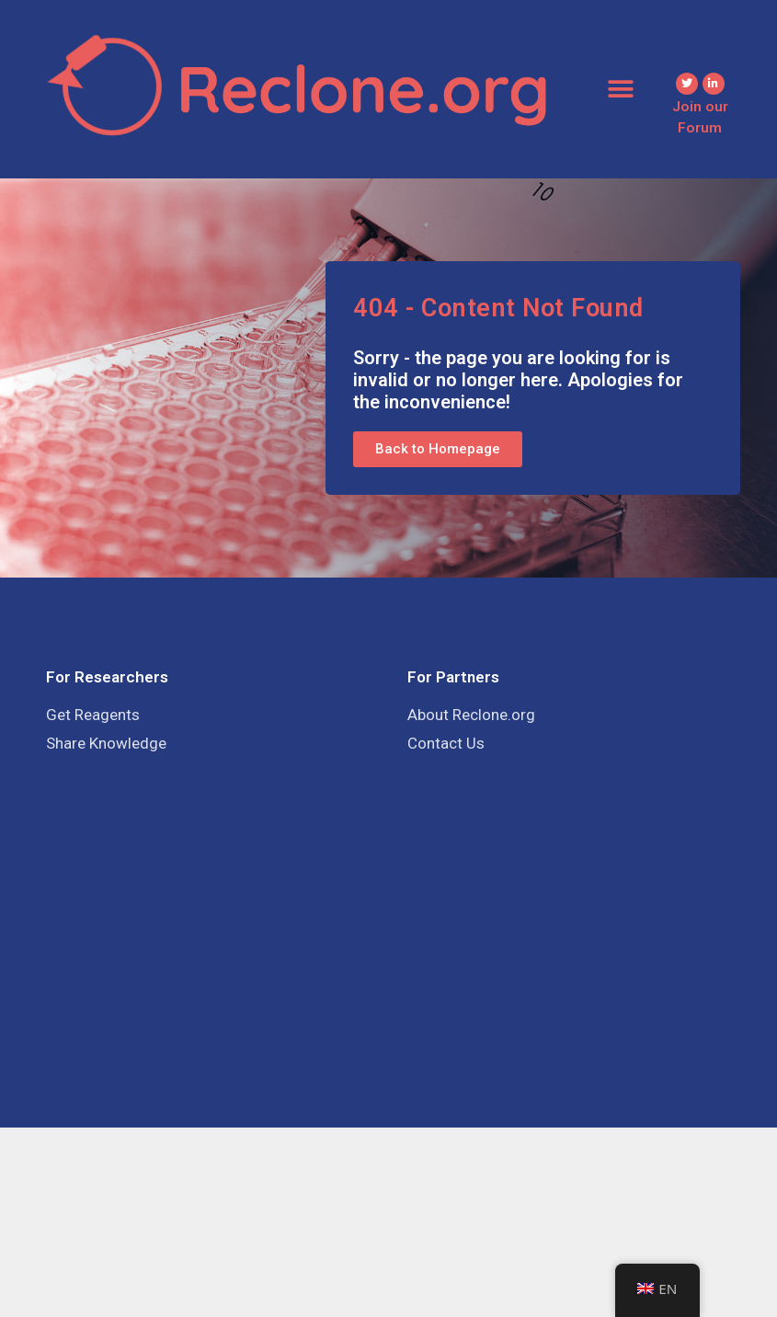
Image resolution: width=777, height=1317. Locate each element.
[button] (620, 88)
